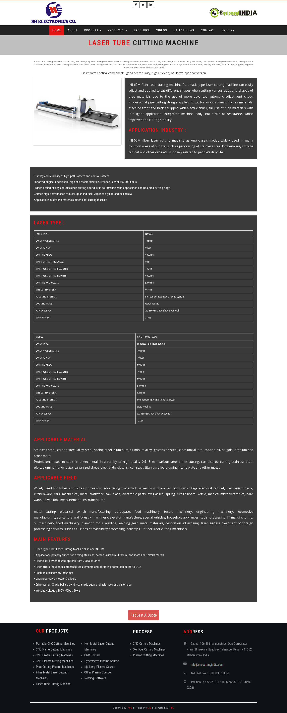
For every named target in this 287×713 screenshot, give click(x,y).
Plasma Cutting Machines (148, 655)
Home (56, 30)
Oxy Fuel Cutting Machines (149, 649)
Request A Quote (143, 615)
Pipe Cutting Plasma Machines (55, 667)
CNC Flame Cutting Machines (54, 649)
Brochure (142, 30)
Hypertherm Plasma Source (101, 661)
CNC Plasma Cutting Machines (55, 661)
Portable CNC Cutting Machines (55, 644)
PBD (172, 707)
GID (149, 707)
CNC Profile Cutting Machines (54, 655)
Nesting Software (95, 678)
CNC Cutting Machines (147, 644)
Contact (208, 30)
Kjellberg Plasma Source (99, 667)
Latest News (184, 30)
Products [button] (117, 30)
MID (129, 707)
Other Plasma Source (97, 672)
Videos (161, 30)
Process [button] (92, 30)
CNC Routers (92, 655)
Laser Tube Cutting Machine (53, 684)
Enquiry (228, 30)
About (73, 30)
